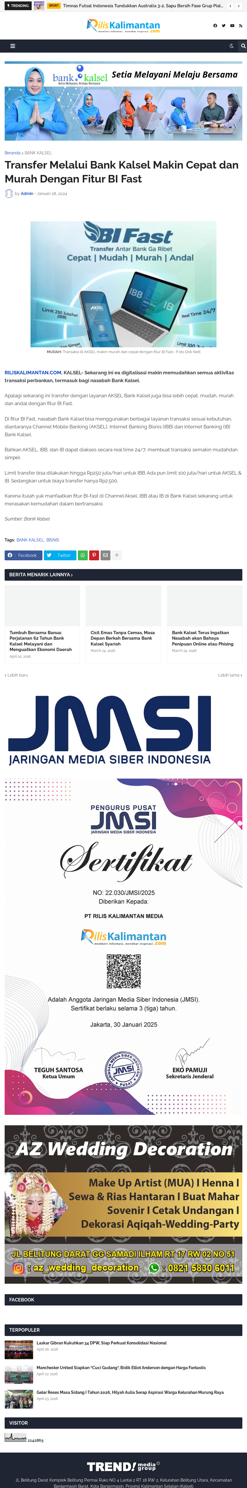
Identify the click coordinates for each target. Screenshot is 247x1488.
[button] (230, 6)
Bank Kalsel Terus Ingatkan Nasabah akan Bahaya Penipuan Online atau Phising (203, 638)
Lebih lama (228, 675)
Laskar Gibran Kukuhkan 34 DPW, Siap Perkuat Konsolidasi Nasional (102, 1343)
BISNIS (52, 540)
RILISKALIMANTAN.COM (33, 372)
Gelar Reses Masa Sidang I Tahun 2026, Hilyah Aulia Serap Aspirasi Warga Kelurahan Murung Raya (130, 1392)
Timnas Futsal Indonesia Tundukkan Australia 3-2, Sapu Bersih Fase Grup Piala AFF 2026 (143, 5)
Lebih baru (18, 675)
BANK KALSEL (38, 153)
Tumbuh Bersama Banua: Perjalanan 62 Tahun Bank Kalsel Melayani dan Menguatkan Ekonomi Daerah (41, 641)
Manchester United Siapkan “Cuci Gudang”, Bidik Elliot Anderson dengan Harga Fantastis (121, 1367)
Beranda (13, 153)
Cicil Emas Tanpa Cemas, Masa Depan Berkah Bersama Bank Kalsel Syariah (123, 638)
